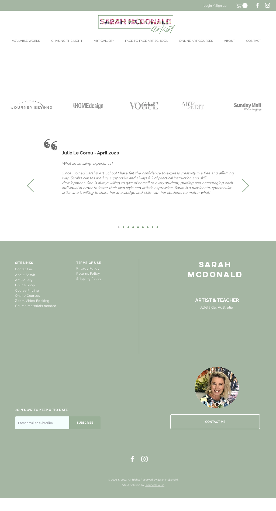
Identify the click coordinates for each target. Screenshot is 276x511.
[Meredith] (143, 227)
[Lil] (128, 227)
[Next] (245, 186)
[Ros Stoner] (133, 227)
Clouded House (154, 485)
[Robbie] (157, 227)
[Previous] (30, 186)
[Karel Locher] (148, 227)
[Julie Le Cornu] (118, 227)
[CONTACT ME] (215, 421)
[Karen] (123, 227)
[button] (242, 5)
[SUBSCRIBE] (85, 422)
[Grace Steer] (138, 227)
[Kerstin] (152, 227)
